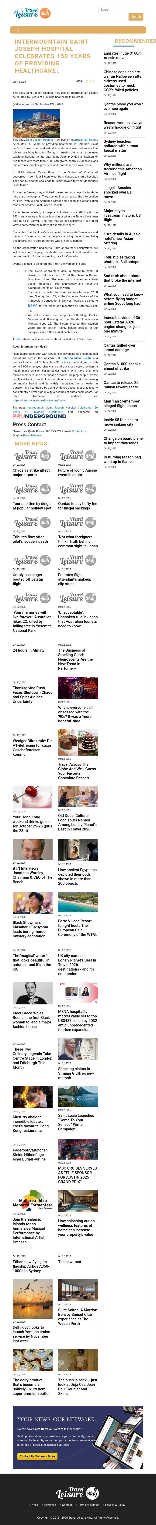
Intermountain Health (84, 139)
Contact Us (79, 431)
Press (34, 1505)
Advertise (50, 1505)
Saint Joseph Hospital (40, 139)
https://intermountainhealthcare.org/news (39, 400)
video (18, 339)
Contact (67, 1505)
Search (136, 16)
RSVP (33, 306)
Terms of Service (88, 1505)
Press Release (32, 435)
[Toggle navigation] (18, 30)
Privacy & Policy (115, 1505)
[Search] (120, 9)
